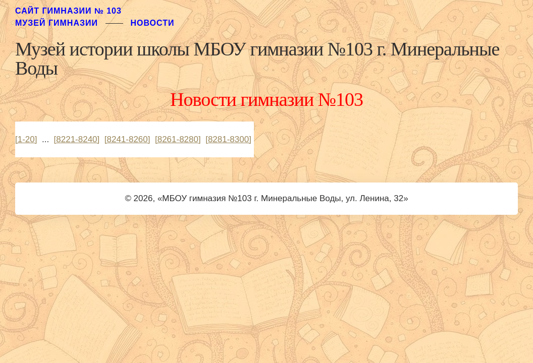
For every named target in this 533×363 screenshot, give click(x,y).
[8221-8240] (77, 139)
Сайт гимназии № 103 (68, 11)
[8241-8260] (127, 139)
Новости (152, 23)
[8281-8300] (228, 139)
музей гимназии (56, 23)
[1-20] (26, 139)
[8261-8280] (178, 139)
